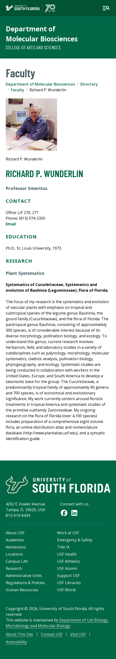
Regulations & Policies (25, 582)
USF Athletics (68, 561)
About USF (15, 532)
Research (14, 568)
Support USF (68, 575)
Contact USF (52, 634)
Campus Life (17, 561)
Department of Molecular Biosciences (40, 84)
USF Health (67, 554)
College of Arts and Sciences (33, 47)
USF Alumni (67, 568)
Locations (14, 554)
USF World (66, 589)
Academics (15, 540)
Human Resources (22, 589)
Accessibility (16, 641)
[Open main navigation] (106, 8)
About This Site (19, 634)
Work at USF (68, 532)
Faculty (17, 89)
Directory (89, 84)
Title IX (63, 547)
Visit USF (78, 634)
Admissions (16, 547)
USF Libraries (69, 582)
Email (11, 224)
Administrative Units (24, 575)
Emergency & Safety (74, 540)
